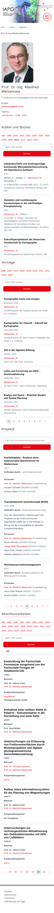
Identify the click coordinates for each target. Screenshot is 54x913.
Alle (3, 135)
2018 (29, 630)
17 (21, 872)
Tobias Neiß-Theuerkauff (16, 546)
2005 (47, 135)
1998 (9, 622)
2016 (10, 275)
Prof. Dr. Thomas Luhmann (17, 766)
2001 (21, 135)
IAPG (3, 27)
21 (44, 872)
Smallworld (9, 696)
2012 (47, 270)
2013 (23, 139)
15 (10, 872)
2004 (40, 135)
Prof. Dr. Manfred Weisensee (18, 483)
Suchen (27, 153)
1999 (9, 135)
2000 (15, 135)
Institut (12, 27)
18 (27, 872)
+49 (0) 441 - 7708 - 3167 (14, 115)
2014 (29, 139)
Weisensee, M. (34, 178)
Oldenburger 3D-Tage (14, 901)
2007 (15, 270)
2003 (34, 135)
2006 (3, 139)
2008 (10, 139)
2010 (34, 270)
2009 (28, 270)
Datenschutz (10, 895)
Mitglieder (23, 27)
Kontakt (8, 891)
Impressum (9, 898)
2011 (16, 139)
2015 (35, 139)
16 (15, 872)
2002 (28, 135)
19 (33, 872)
